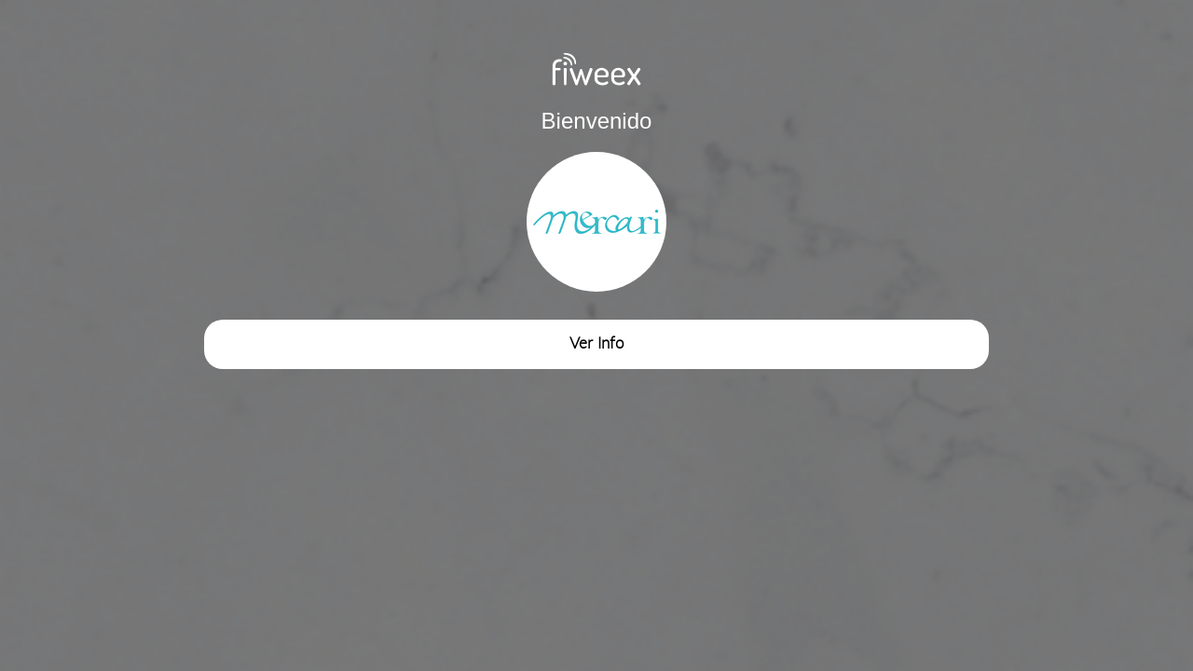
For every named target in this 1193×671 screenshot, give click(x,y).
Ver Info (596, 343)
